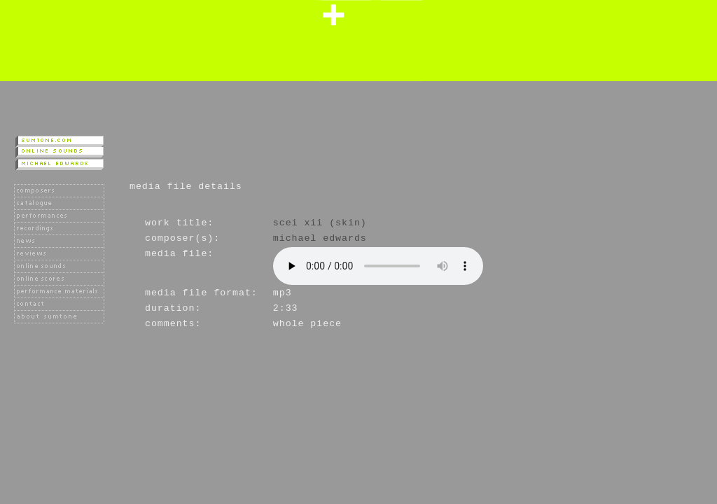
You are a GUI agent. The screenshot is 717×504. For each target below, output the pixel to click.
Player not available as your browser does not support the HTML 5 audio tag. (378, 266)
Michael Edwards (320, 238)
